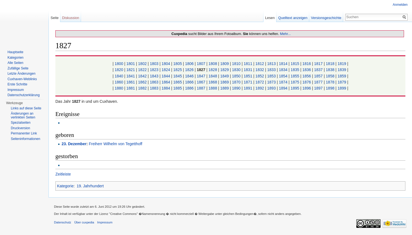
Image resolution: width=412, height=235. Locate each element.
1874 (283, 82)
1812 (259, 63)
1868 (213, 82)
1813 (271, 63)
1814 (283, 63)
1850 (236, 76)
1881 (130, 88)
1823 (154, 69)
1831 (248, 69)
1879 (342, 82)
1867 (201, 82)
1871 (248, 82)
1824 (165, 69)
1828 (213, 69)
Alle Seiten (15, 63)
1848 (213, 76)
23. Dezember (73, 144)
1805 (177, 63)
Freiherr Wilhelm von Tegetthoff (115, 144)
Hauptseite (15, 52)
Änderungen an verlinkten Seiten (23, 115)
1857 (318, 76)
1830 (236, 69)
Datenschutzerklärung (23, 95)
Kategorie (65, 186)
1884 (165, 88)
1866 (189, 82)
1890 (236, 88)
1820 (119, 69)
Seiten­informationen (25, 139)
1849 (224, 76)
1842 (142, 76)
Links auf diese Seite (26, 108)
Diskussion (70, 18)
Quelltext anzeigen (293, 18)
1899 (342, 88)
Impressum (15, 90)
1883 (154, 88)
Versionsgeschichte (326, 18)
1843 (154, 76)
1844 (165, 76)
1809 (224, 63)
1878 (330, 82)
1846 (189, 76)
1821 (130, 69)
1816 (306, 63)
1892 (259, 88)
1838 (330, 69)
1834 (283, 69)
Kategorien (15, 58)
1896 (306, 88)
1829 (224, 69)
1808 (213, 63)
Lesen (270, 18)
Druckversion (20, 128)
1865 (177, 82)
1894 (283, 88)
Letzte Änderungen (21, 73)
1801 (130, 63)
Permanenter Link (24, 133)
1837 (318, 69)
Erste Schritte (17, 84)
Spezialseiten (20, 123)
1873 (271, 82)
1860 (119, 82)
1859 (342, 76)
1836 (306, 69)
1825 (177, 69)
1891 (248, 88)
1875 (295, 82)
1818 (330, 63)
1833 (271, 69)
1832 (259, 69)
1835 (295, 69)
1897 (318, 88)
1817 (318, 63)
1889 (224, 88)
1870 (236, 82)
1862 (142, 82)
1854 (283, 76)
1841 (130, 76)
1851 (248, 76)
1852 (259, 76)
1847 (201, 76)
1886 (189, 88)
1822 (142, 69)
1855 (295, 76)
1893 (271, 88)
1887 (201, 88)
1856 (306, 76)
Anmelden (400, 5)
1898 (330, 88)
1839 (342, 69)
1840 (119, 76)
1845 (177, 76)
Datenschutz (62, 222)
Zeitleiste (63, 174)
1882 (142, 88)
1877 (318, 82)
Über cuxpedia (84, 222)
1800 (119, 63)
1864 (165, 82)
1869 (224, 82)
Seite (54, 18)
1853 (271, 76)
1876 (306, 82)
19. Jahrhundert (90, 186)
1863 (154, 82)
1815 (295, 63)
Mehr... (285, 34)
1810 (236, 63)
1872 (259, 82)
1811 (248, 63)
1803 (154, 63)
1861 (130, 82)
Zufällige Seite (17, 68)
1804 (165, 63)
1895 (295, 88)
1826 (189, 69)
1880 (119, 88)
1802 (142, 63)
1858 (330, 76)
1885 (177, 88)
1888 (213, 88)
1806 (189, 63)
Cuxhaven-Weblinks (22, 79)
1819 (342, 63)
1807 (201, 63)
